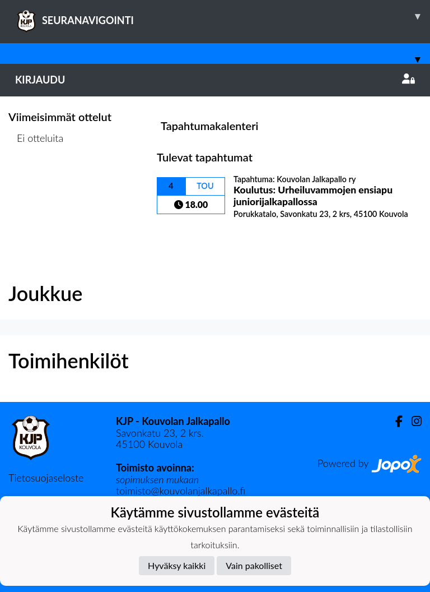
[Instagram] (412, 421)
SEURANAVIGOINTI (222, 16)
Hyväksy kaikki (176, 565)
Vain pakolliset (254, 565)
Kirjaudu (215, 79)
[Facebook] (394, 421)
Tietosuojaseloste (45, 477)
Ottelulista (36, 180)
